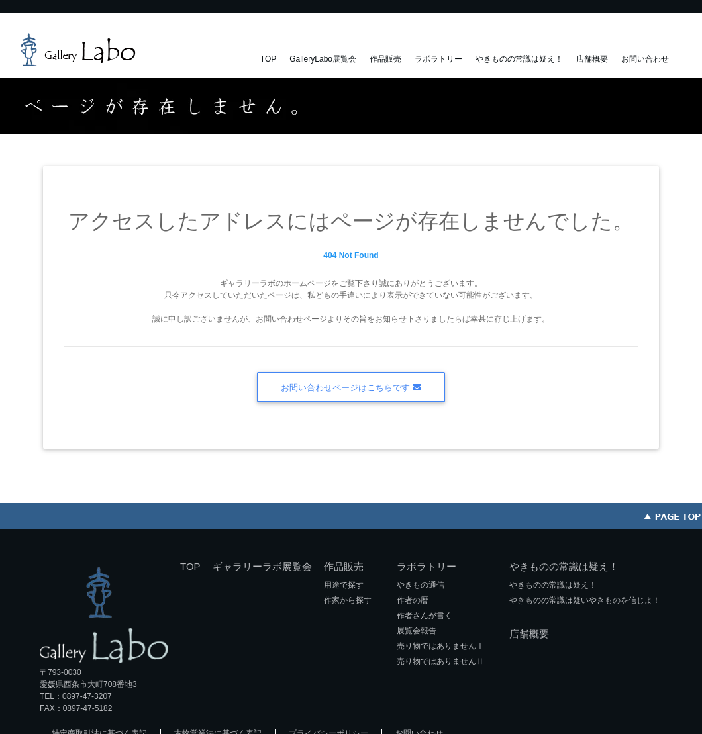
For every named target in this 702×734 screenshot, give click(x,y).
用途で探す (344, 585)
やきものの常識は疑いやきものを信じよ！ (584, 600)
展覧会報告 (416, 630)
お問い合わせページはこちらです (351, 387)
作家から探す (348, 600)
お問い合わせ (645, 59)
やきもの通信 (420, 585)
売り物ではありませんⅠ (440, 646)
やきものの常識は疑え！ (519, 59)
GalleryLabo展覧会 (322, 59)
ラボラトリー (438, 59)
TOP (268, 59)
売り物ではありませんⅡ (440, 661)
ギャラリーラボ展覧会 (262, 566)
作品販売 (385, 59)
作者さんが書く (424, 615)
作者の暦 (412, 600)
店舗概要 (592, 59)
